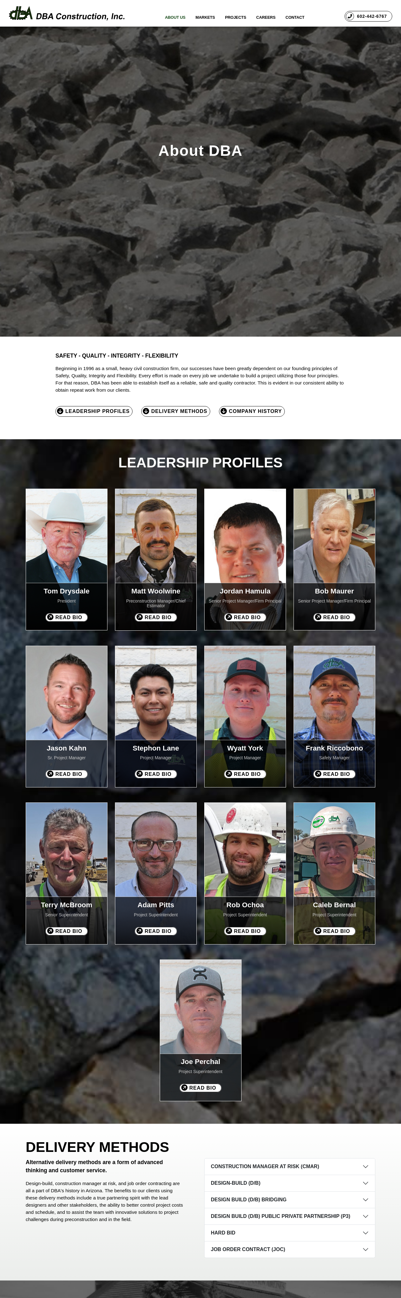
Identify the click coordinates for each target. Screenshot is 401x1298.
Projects (235, 17)
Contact (294, 17)
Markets (205, 17)
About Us (175, 17)
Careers (265, 17)
